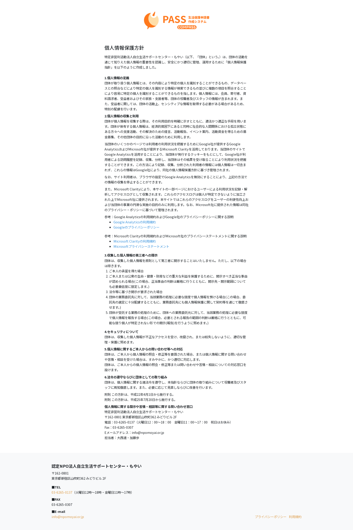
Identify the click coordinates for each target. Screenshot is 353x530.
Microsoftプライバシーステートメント (141, 246)
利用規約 (295, 516)
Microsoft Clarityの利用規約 (134, 241)
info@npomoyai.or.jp (68, 516)
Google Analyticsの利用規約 (134, 222)
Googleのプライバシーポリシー (136, 227)
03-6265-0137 (62, 492)
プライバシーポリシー (270, 516)
